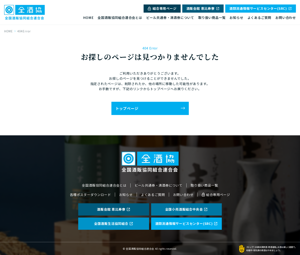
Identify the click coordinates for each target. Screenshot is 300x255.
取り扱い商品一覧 (211, 17)
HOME (88, 17)
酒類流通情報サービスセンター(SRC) (260, 8)
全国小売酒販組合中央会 (186, 209)
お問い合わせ (285, 17)
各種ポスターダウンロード (90, 194)
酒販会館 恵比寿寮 (203, 8)
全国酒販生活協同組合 (113, 223)
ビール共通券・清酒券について (170, 17)
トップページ (126, 108)
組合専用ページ (162, 8)
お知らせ (236, 17)
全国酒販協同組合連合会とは (120, 17)
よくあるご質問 (259, 17)
